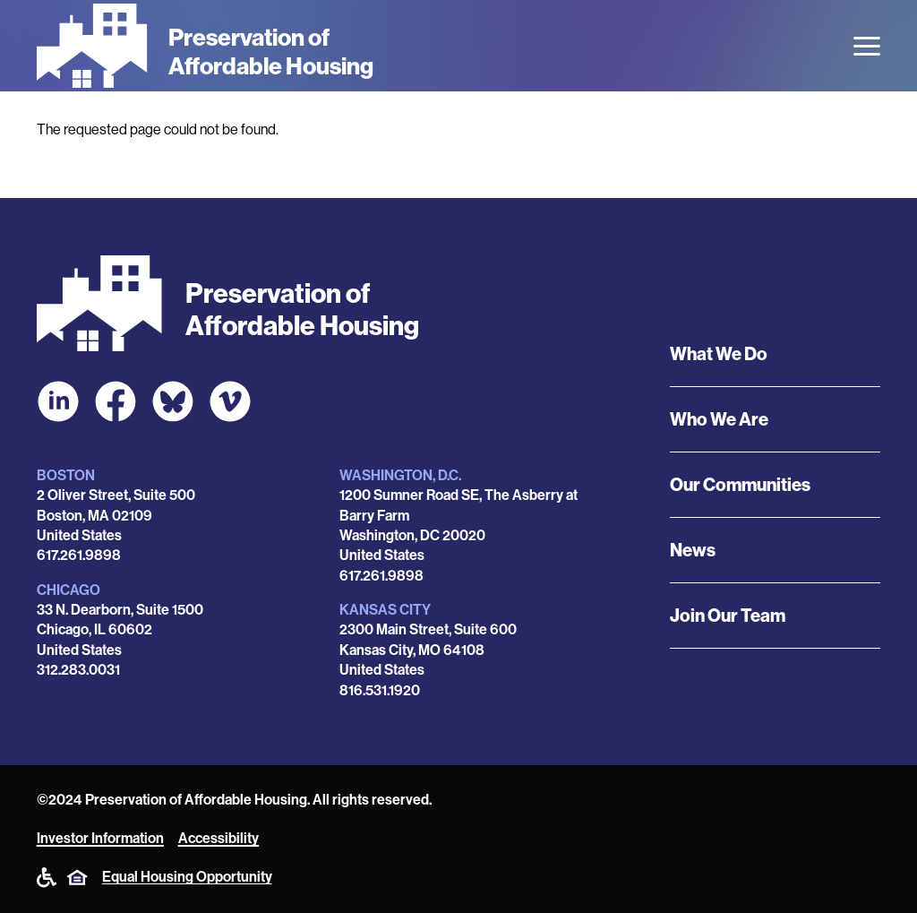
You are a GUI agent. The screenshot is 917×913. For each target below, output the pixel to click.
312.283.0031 (78, 669)
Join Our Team (727, 615)
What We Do (718, 354)
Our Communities (740, 484)
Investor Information (100, 838)
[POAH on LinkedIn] (58, 401)
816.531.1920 (379, 690)
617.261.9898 (79, 555)
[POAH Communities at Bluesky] (172, 401)
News (693, 550)
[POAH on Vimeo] (230, 401)
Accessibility (218, 838)
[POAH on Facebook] (115, 401)
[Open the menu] (866, 46)
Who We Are (719, 419)
